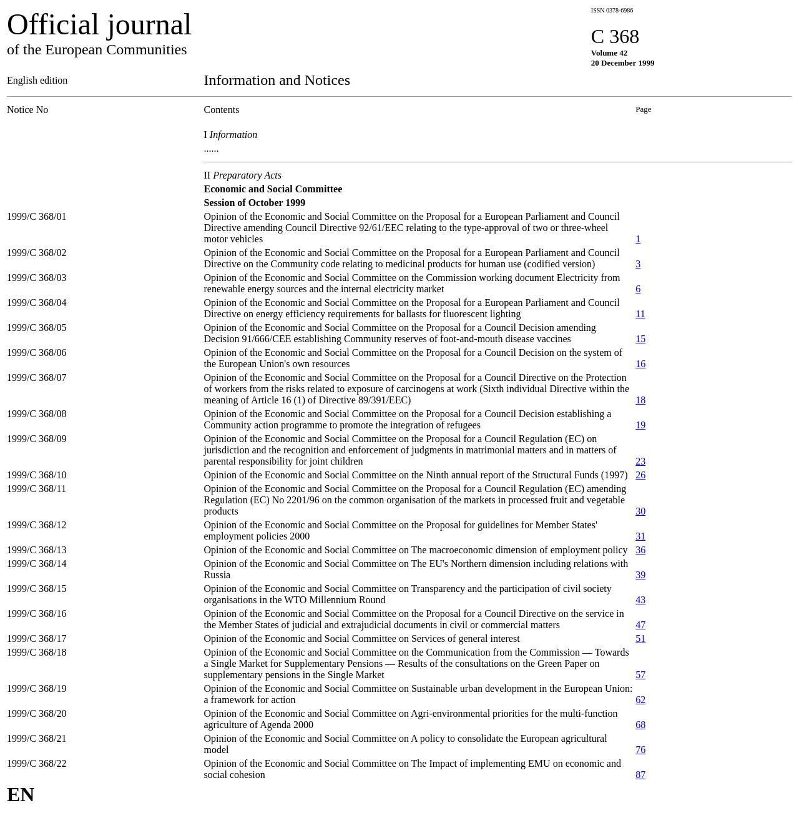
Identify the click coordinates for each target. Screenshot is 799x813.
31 (640, 536)
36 (640, 549)
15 (640, 338)
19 (640, 425)
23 (640, 461)
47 (640, 624)
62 (640, 699)
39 (640, 574)
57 (640, 674)
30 (640, 511)
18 (640, 400)
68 (640, 724)
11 (640, 313)
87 (640, 774)
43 (640, 599)
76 (640, 749)
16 (640, 363)
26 (640, 475)
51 (640, 638)
